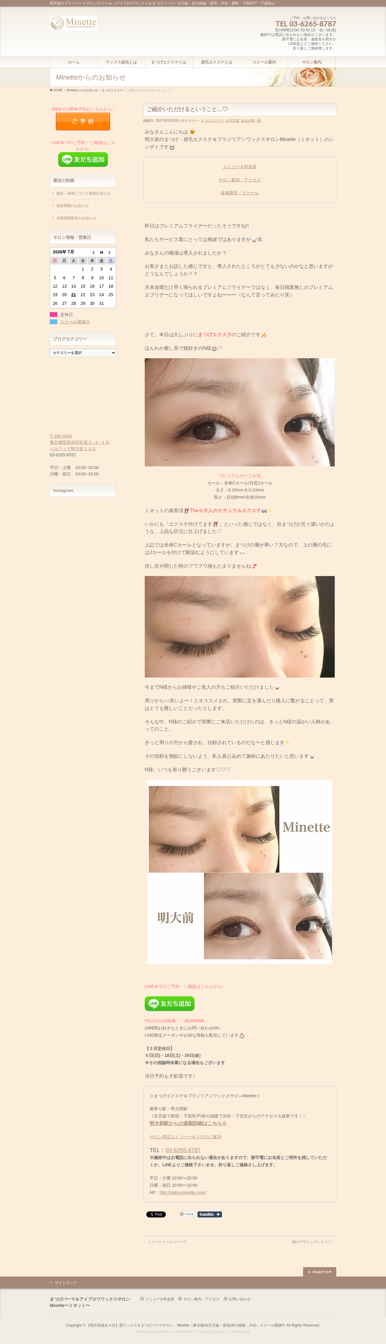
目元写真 (232, 120)
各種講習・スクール (240, 192)
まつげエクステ (112, 90)
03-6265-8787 (183, 1150)
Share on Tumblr (210, 1214)
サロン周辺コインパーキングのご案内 (185, 1136)
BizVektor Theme (193, 1332)
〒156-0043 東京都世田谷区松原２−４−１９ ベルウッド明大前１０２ (79, 442)
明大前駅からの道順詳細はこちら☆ (188, 1123)
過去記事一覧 (251, 120)
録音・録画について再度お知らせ (83, 193)
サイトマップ (66, 1283)
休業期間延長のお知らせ (76, 218)
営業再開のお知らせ (72, 206)
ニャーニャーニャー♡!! (164, 1242)
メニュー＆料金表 (240, 166)
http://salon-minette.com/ (183, 1192)
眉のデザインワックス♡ (314, 1242)
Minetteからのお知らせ (82, 90)
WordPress (165, 1332)
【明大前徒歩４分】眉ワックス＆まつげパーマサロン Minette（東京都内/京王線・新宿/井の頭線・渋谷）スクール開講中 (186, 1325)
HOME (58, 90)
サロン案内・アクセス (240, 179)
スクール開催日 (75, 321)
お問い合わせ (240, 1299)
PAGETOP (322, 1272)
